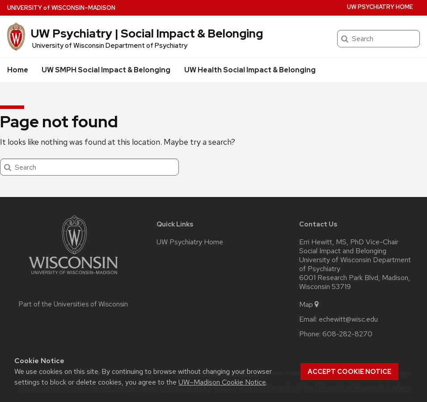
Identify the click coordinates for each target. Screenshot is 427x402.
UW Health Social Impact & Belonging (250, 70)
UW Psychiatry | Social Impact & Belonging (147, 33)
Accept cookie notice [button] (349, 371)
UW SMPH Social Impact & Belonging (106, 70)
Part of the (73, 304)
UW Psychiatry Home (380, 7)
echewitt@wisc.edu (348, 319)
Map (309, 304)
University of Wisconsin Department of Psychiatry (109, 45)
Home (17, 70)
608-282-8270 (347, 334)
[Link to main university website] (73, 276)
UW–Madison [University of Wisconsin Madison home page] (61, 8)
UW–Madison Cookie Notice (222, 382)
